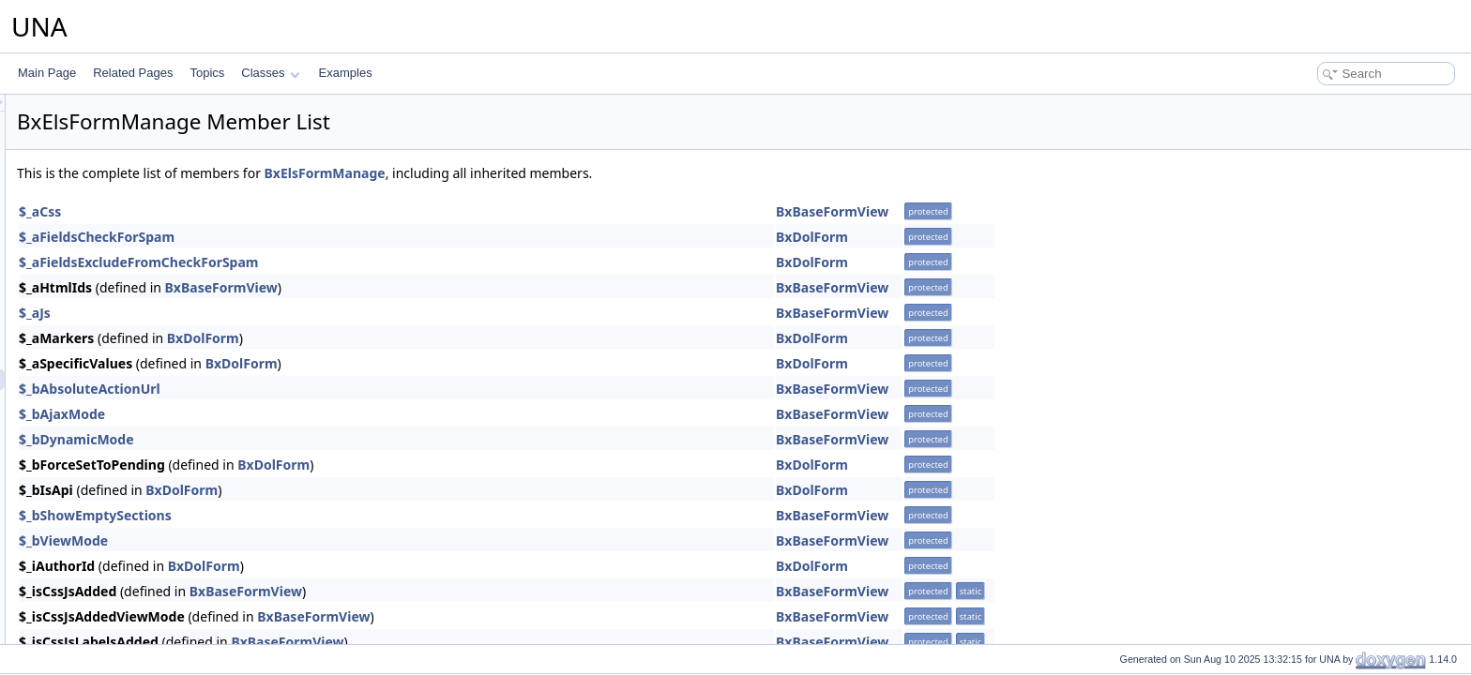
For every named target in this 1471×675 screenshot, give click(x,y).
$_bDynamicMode (311, 439)
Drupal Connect (105, 276)
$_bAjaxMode (296, 414)
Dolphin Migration (110, 214)
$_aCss (274, 211)
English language (110, 524)
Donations (92, 255)
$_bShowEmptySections (329, 515)
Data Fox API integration (128, 111)
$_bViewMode (297, 540)
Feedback (91, 585)
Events (84, 544)
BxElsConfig (112, 338)
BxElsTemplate (119, 482)
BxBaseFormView (1066, 211)
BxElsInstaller (116, 503)
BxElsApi (104, 317)
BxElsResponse (121, 421)
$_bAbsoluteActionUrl (324, 389)
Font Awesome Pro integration (142, 627)
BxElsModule (114, 400)
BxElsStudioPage (125, 462)
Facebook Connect (114, 565)
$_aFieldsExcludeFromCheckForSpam (373, 262)
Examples (345, 73)
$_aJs (269, 313)
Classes (270, 73)
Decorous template (114, 132)
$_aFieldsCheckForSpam (331, 237)
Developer (92, 152)
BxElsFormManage (129, 379)
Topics (207, 73)
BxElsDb (103, 359)
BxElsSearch (114, 441)
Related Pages (133, 73)
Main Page (47, 73)
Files (78, 606)
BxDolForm (1046, 237)
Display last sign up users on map (151, 173)
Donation (89, 235)
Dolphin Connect (108, 194)
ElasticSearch (101, 297)
